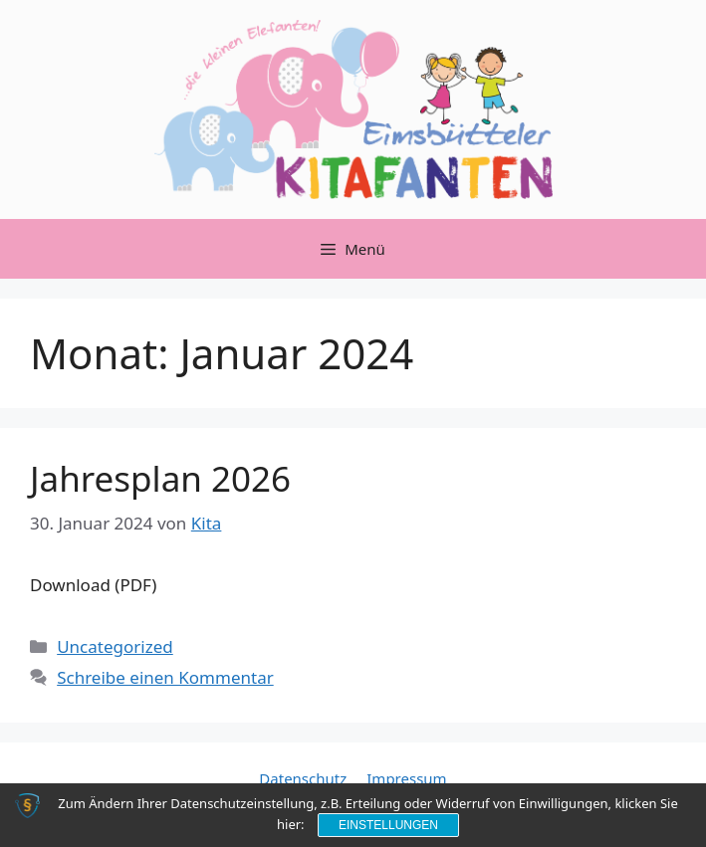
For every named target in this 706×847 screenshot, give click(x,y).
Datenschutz (303, 778)
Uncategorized (115, 646)
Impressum (406, 778)
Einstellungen (388, 825)
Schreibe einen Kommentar (165, 677)
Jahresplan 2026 (160, 478)
